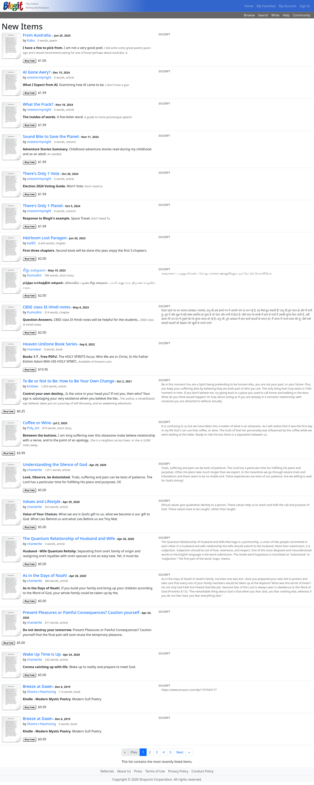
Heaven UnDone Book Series (50, 344)
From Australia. (37, 35)
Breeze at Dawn (38, 686)
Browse (249, 15)
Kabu (31, 40)
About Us (124, 771)
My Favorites (266, 6)
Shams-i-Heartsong (41, 691)
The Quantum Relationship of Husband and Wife (69, 538)
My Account (287, 6)
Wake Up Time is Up (42, 654)
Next (179, 752)
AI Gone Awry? (37, 72)
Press (138, 771)
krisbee (32, 386)
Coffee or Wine (37, 422)
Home (249, 6)
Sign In (305, 6)
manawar (34, 349)
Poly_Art (33, 428)
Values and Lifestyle (42, 501)
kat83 (31, 243)
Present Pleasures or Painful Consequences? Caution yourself (81, 612)
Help (286, 15)
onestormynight (39, 77)
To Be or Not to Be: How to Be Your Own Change (68, 381)
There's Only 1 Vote (41, 173)
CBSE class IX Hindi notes (46, 307)
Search (263, 15)
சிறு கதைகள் (34, 270)
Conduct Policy (202, 771)
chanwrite (34, 470)
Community (301, 15)
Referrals (107, 771)
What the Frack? (38, 104)
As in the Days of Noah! (45, 575)
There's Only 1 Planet (43, 205)
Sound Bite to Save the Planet (51, 136)
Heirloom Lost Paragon (45, 237)
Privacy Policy (178, 771)
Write (275, 15)
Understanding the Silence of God (55, 464)
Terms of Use (155, 771)
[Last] (189, 752)
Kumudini (34, 275)
